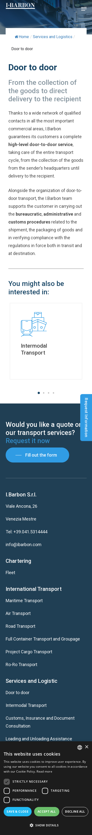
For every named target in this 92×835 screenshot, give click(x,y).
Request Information (86, 417)
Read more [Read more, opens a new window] (44, 771)
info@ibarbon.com (23, 544)
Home (22, 36)
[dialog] (46, 788)
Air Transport (18, 613)
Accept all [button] (47, 811)
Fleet (10, 572)
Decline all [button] (75, 811)
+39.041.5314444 (30, 531)
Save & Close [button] (17, 811)
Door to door (17, 692)
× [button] (86, 747)
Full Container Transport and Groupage (43, 638)
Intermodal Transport (26, 705)
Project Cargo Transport (29, 651)
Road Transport (20, 626)
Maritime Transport (24, 600)
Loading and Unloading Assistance (39, 738)
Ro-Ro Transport (21, 664)
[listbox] (79, 747)
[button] (84, 8)
